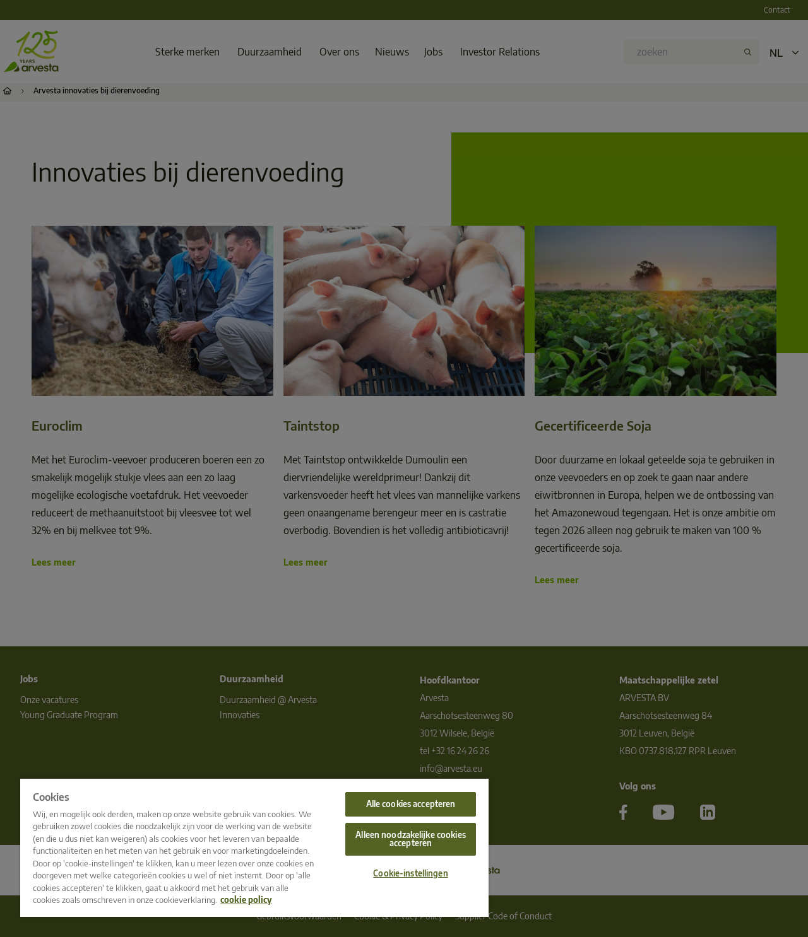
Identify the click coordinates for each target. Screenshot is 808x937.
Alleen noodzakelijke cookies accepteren (410, 839)
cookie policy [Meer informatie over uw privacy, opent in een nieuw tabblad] (246, 900)
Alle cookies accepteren (411, 804)
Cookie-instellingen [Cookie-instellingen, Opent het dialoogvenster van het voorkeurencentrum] (410, 873)
